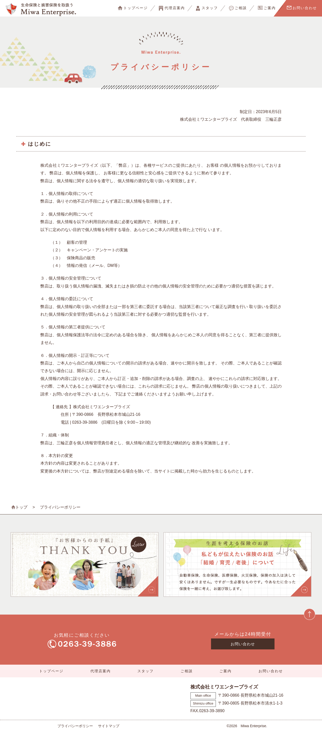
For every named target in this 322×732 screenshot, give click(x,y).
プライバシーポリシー (75, 726)
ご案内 (270, 8)
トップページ (135, 8)
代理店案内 (175, 8)
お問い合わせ (305, 8)
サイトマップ (108, 726)
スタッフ (210, 8)
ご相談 (241, 8)
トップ (21, 507)
